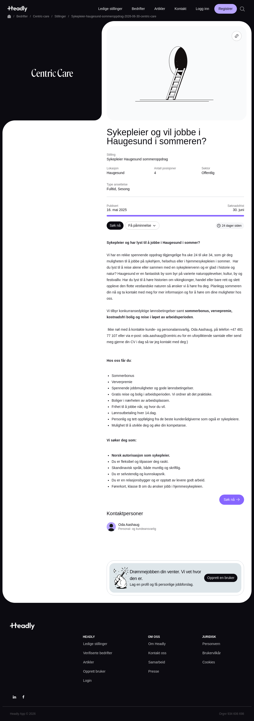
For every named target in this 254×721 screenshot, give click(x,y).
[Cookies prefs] (209, 662)
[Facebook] (23, 696)
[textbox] (175, 365)
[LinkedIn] (14, 696)
